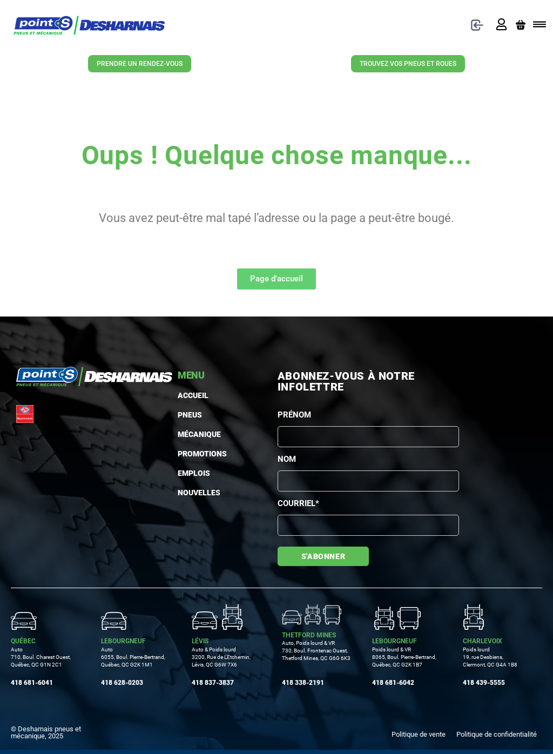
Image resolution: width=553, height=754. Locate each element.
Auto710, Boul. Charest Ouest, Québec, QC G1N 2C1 (41, 657)
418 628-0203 (122, 682)
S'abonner (323, 556)
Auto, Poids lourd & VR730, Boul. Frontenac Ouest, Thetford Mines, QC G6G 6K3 (316, 650)
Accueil (184, 395)
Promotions (184, 453)
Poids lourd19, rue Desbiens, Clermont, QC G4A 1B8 (490, 657)
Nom (287, 459)
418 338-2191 (303, 682)
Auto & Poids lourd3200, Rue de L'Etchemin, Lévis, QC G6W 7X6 (221, 657)
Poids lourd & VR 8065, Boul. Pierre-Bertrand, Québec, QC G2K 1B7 (404, 657)
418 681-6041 (32, 682)
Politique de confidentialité (496, 734)
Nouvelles (186, 492)
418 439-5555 (484, 682)
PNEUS (184, 414)
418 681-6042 (393, 682)
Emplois (186, 473)
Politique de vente (419, 734)
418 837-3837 (213, 682)
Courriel (298, 503)
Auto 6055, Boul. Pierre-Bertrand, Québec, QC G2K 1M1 (133, 657)
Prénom (294, 415)
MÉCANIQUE (184, 434)
